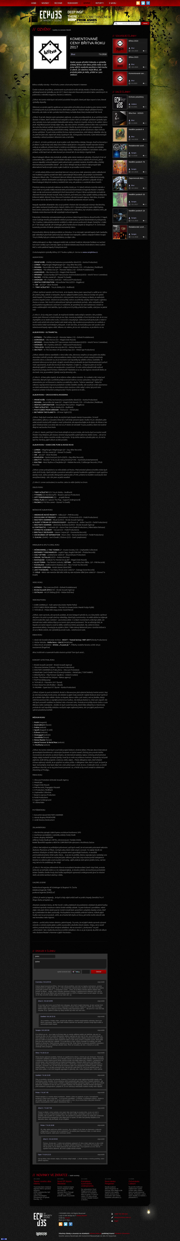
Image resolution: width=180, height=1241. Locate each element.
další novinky (74, 1175)
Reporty (100, 3)
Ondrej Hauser (82, 1215)
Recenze (58, 3)
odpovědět (101, 982)
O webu (112, 3)
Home (33, 3)
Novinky (45, 3)
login (116, 1221)
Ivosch (67, 1218)
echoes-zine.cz (95, 1233)
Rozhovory (73, 3)
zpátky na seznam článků (62, 30)
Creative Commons (122, 1233)
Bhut (73, 54)
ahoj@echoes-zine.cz (122, 1217)
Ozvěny (86, 3)
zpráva (70, 964)
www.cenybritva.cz (90, 252)
